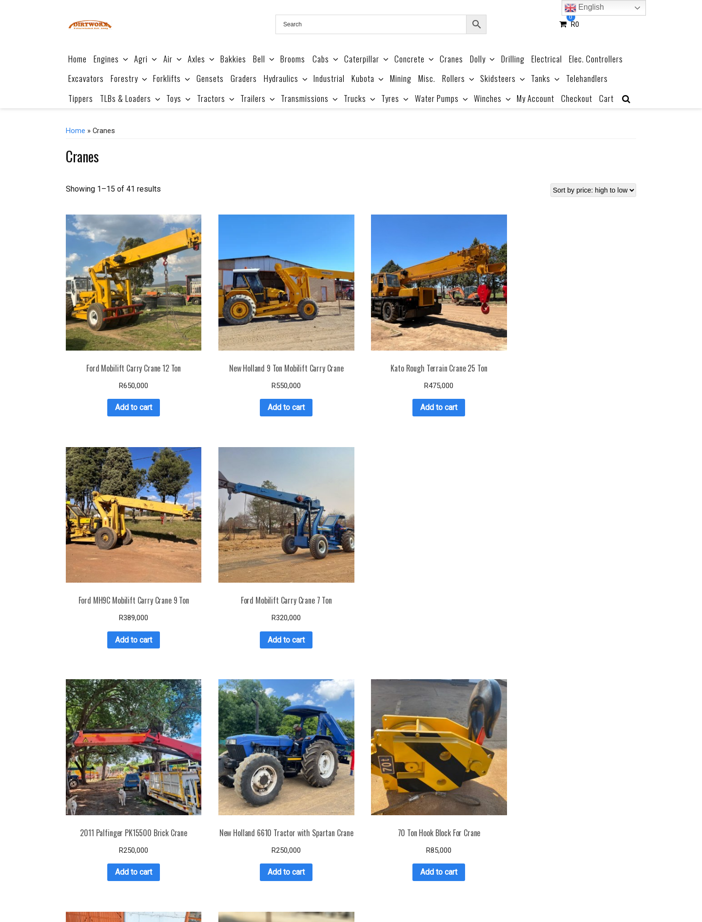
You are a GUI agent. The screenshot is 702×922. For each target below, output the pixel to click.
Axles (202, 59)
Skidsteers (503, 78)
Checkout (576, 98)
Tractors (216, 98)
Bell (264, 59)
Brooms (292, 59)
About (260, 891)
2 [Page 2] (343, 845)
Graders (244, 78)
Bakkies (233, 59)
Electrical (546, 59)
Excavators (86, 78)
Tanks (546, 78)
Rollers (459, 78)
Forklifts (172, 78)
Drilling (513, 59)
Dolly (483, 59)
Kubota (368, 78)
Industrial (329, 78)
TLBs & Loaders (131, 98)
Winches (493, 98)
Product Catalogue (214, 891)
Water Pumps (442, 98)
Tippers (80, 98)
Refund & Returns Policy (386, 891)
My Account (535, 98)
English (584, 8)
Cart (606, 98)
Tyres (395, 98)
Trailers (258, 98)
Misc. (426, 78)
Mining (400, 78)
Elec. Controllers (596, 59)
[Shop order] (593, 190)
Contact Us (501, 891)
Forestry (130, 78)
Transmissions (310, 98)
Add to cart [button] (114, 368)
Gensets (210, 78)
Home (77, 59)
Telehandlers (587, 78)
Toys (179, 98)
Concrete (414, 59)
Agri (146, 59)
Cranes (451, 59)
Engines (112, 59)
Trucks (360, 98)
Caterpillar (367, 59)
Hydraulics (286, 78)
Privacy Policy (454, 891)
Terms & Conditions (309, 891)
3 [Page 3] (355, 845)
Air (173, 59)
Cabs (326, 59)
